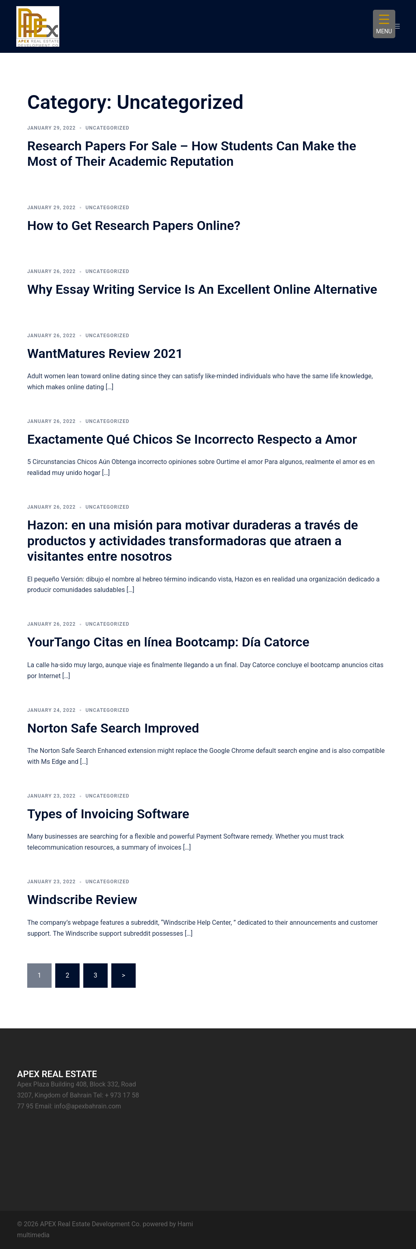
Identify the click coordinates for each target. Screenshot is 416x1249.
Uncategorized (107, 128)
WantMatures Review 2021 (105, 353)
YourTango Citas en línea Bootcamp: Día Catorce (168, 642)
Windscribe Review (82, 899)
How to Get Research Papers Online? (133, 225)
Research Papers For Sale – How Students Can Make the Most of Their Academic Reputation (191, 153)
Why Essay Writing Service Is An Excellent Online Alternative (202, 289)
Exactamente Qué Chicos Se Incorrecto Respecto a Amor (192, 439)
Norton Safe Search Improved (113, 728)
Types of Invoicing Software (108, 814)
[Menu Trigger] (384, 24)
